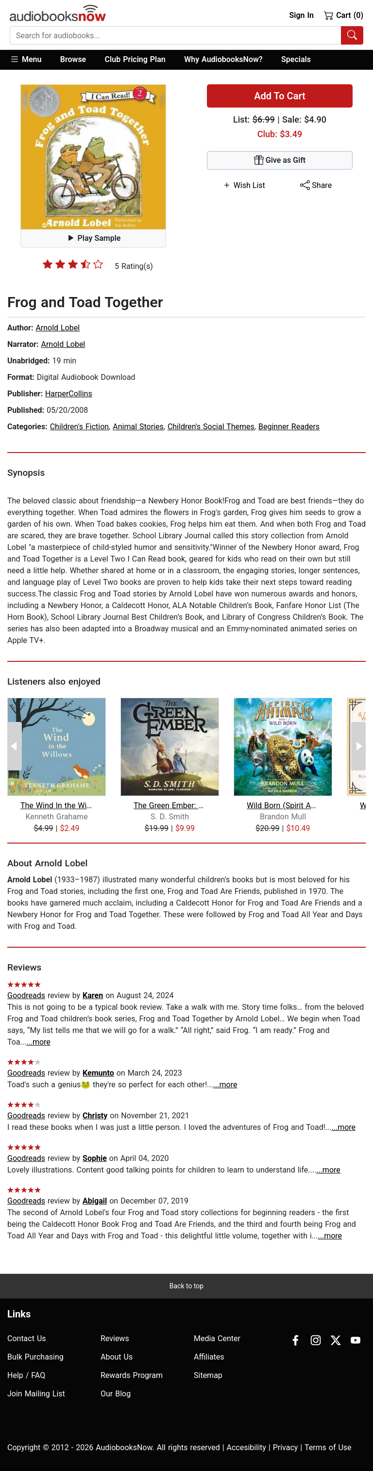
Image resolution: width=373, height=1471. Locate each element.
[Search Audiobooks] (352, 35)
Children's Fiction (79, 426)
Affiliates (209, 1356)
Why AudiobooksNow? (223, 59)
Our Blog (116, 1393)
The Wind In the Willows (56, 805)
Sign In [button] (301, 15)
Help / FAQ (26, 1375)
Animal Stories (138, 426)
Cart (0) (343, 15)
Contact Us (26, 1338)
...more (38, 1042)
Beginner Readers (289, 426)
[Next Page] (358, 746)
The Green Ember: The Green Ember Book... (170, 805)
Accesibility (246, 1447)
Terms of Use (328, 1447)
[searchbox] (175, 35)
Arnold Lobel (57, 327)
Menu (25, 59)
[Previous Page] (14, 746)
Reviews (115, 1338)
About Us (117, 1356)
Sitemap (208, 1375)
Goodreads (26, 995)
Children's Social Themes (211, 426)
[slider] (73, 264)
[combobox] (186, 35)
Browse (73, 59)
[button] (30, 60)
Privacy (285, 1447)
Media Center (217, 1338)
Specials (296, 59)
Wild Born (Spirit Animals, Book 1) (283, 805)
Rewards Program (132, 1375)
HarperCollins (68, 393)
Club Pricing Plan (135, 59)
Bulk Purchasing (35, 1356)
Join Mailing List (36, 1393)
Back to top (186, 1286)
